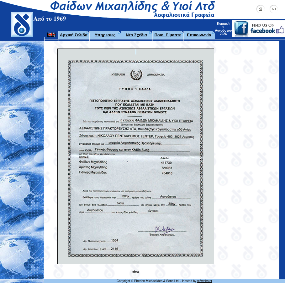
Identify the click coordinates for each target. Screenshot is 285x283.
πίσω (135, 271)
